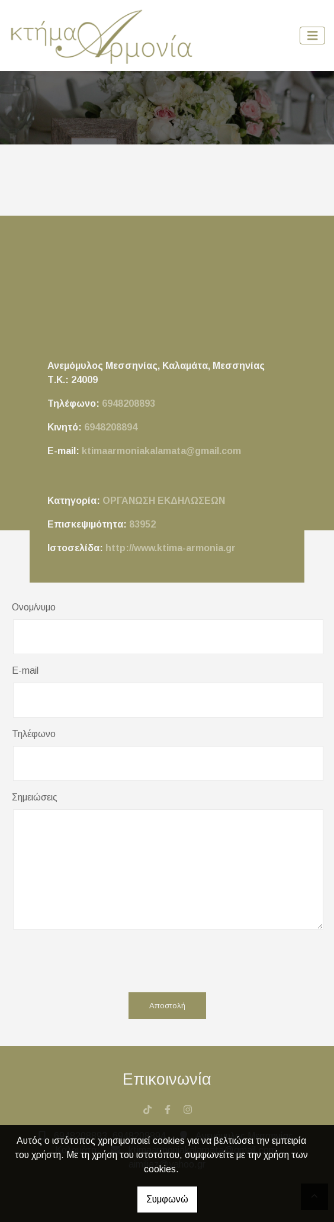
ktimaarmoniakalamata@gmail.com (161, 451)
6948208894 (110, 427)
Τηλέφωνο (34, 734)
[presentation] (161, 960)
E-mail (25, 670)
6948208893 (128, 403)
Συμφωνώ (167, 1199)
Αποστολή (167, 1005)
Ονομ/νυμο (34, 607)
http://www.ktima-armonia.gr (170, 548)
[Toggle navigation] (313, 36)
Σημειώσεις (34, 797)
